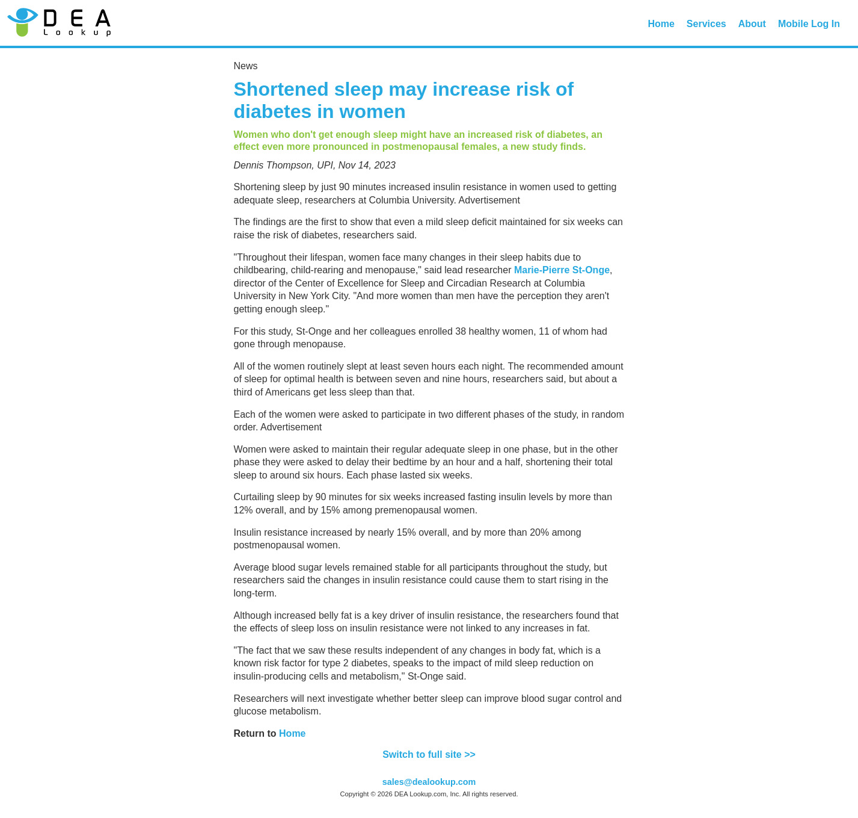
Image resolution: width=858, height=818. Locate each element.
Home (661, 24)
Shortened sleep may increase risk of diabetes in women (404, 100)
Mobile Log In (809, 24)
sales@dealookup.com (429, 782)
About (752, 24)
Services (706, 24)
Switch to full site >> (429, 754)
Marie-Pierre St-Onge (562, 270)
